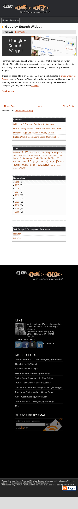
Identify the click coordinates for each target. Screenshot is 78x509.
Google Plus (22, 155)
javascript (43, 164)
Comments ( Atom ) (24, 110)
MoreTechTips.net (37, 481)
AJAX (25, 152)
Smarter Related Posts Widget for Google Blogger (38, 387)
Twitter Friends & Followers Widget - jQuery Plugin (38, 359)
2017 (17, 185)
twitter (22, 167)
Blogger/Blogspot (54, 152)
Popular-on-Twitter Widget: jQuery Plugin (34, 392)
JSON (30, 155)
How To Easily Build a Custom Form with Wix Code (37, 128)
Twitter (51, 334)
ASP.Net (40, 152)
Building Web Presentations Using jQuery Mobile (36, 137)
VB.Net (16, 161)
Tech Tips (53, 158)
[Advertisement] (39, 452)
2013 (17, 195)
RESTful (43, 155)
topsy (15, 168)
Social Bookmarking (22, 158)
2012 (17, 199)
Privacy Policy (22, 485)
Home (5, 20)
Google (30, 336)
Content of (33, 481)
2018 (17, 182)
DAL (14, 155)
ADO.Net (16, 153)
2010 (17, 205)
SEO (50, 155)
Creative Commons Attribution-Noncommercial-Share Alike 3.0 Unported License (38, 482)
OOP (36, 155)
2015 (17, 189)
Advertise (14, 20)
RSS (24, 428)
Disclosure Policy (8, 485)
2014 (17, 192)
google (35, 162)
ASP (32, 152)
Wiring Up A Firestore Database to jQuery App (34, 124)
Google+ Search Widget (23, 26)
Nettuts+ (17, 234)
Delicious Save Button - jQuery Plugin (32, 373)
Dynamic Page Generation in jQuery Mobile (33, 133)
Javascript (32, 334)
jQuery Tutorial (29, 165)
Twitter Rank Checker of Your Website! (33, 383)
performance (55, 165)
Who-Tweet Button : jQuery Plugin (31, 397)
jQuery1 (17, 238)
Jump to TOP (68, 485)
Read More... (8, 91)
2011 (17, 202)
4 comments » (21, 32)
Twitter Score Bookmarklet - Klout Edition (34, 378)
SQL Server (57, 155)
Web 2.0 (26, 161)
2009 (17, 208)
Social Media (40, 158)
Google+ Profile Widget (26, 364)
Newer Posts (10, 106)
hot (42, 161)
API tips (35, 85)
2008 (17, 212)
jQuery (50, 161)
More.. (18, 406)
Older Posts (68, 106)
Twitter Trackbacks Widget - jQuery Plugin (34, 401)
